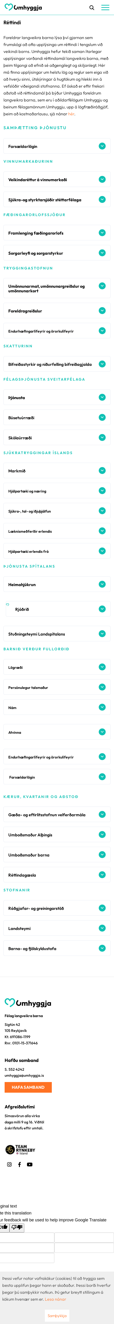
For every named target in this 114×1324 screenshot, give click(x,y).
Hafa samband (28, 1087)
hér (71, 113)
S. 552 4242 (14, 1069)
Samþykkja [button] (57, 1315)
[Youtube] (29, 1163)
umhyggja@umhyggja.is (24, 1075)
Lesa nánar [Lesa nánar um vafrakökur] (55, 1299)
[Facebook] (19, 1163)
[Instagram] (9, 1163)
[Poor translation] (16, 1227)
